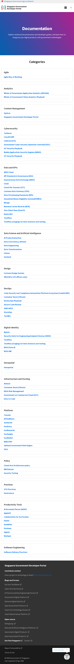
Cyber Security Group (13, 589)
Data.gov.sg (9, 623)
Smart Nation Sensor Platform (16, 614)
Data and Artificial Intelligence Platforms (20, 628)
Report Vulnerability (12, 648)
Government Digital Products (16, 597)
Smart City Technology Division (16, 610)
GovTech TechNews (12, 584)
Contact (27, 640)
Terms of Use (10, 652)
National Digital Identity (14, 601)
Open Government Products (15, 606)
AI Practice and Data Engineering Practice (20, 593)
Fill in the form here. (41, 575)
